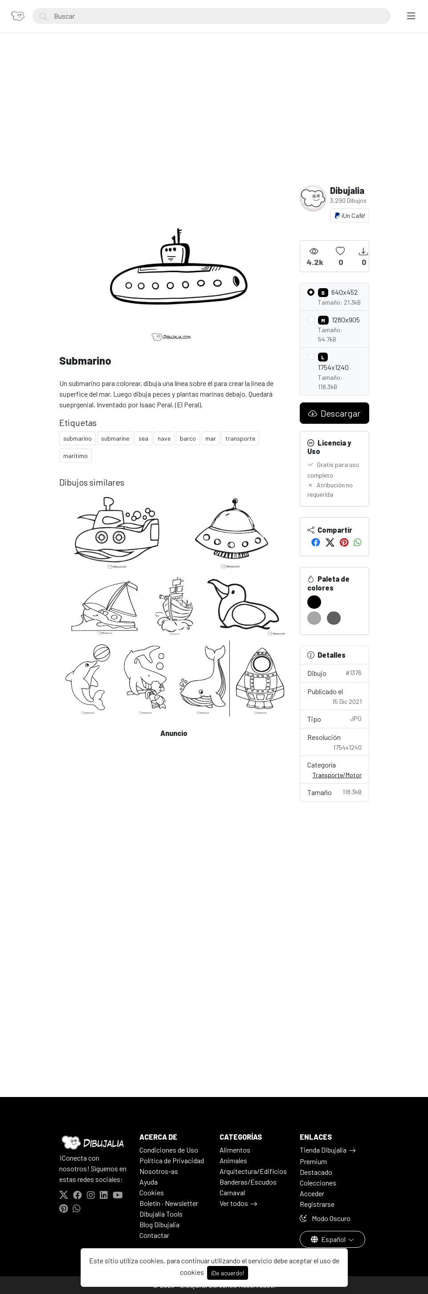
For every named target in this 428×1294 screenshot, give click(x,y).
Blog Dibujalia (159, 1224)
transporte (240, 438)
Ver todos (234, 1203)
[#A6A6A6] (314, 618)
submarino (77, 438)
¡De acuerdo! (227, 1273)
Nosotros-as (158, 1171)
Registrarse (317, 1204)
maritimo (75, 455)
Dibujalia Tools (161, 1214)
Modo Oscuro (325, 1218)
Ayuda (148, 1181)
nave (164, 438)
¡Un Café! (349, 215)
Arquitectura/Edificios (253, 1171)
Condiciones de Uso (168, 1149)
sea (143, 438)
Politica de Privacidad (171, 1160)
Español (329, 1239)
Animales (233, 1160)
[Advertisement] (214, 118)
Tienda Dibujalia (323, 1149)
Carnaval (232, 1192)
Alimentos (235, 1149)
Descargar (334, 413)
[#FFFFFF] (334, 602)
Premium (313, 1161)
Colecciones (318, 1182)
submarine (115, 438)
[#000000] (314, 602)
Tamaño (334, 791)
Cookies (151, 1192)
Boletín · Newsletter (168, 1203)
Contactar (154, 1235)
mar (210, 438)
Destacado (316, 1172)
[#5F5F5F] (334, 618)
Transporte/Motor (337, 775)
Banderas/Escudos (248, 1181)
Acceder (312, 1193)
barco (188, 438)
